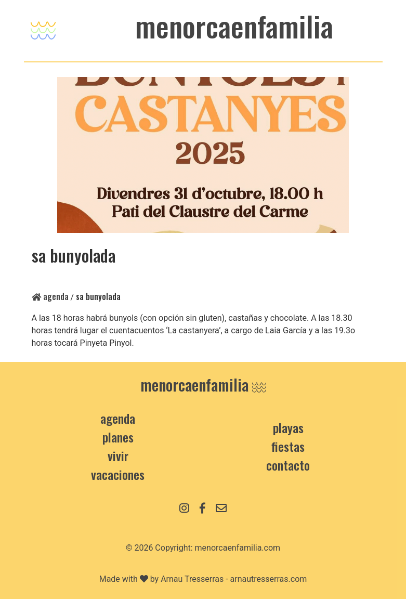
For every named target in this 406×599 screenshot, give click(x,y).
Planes (118, 436)
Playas (288, 427)
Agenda (50, 296)
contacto (288, 464)
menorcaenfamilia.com (238, 548)
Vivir (118, 455)
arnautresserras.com (268, 579)
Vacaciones (118, 474)
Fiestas (288, 446)
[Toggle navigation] (43, 27)
